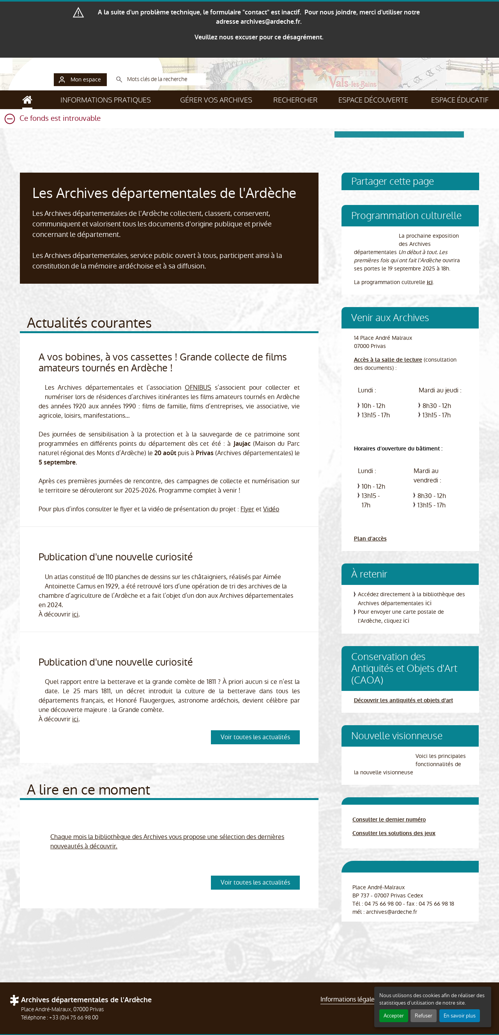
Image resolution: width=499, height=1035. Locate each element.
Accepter (394, 1015)
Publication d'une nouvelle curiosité (116, 557)
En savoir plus (460, 1015)
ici (75, 614)
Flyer (247, 509)
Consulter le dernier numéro (389, 819)
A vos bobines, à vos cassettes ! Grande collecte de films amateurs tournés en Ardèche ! (163, 362)
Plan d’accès (370, 538)
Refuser (423, 1015)
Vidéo (271, 509)
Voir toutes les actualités (255, 737)
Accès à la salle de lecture (388, 360)
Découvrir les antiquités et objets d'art (403, 700)
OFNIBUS (198, 387)
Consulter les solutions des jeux (393, 833)
